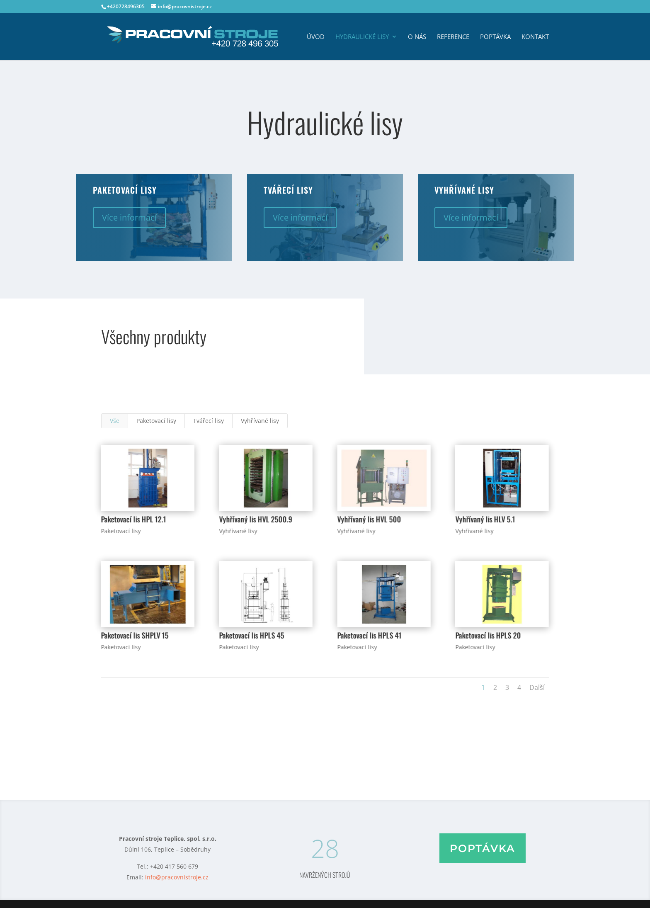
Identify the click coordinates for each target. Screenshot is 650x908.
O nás (417, 37)
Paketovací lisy (156, 421)
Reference (453, 37)
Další (537, 687)
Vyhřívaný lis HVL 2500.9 (255, 519)
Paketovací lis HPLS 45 (251, 635)
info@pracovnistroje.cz (177, 877)
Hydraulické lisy (362, 37)
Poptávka (495, 37)
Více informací (129, 217)
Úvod (316, 37)
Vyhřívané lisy (260, 421)
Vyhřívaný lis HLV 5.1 (485, 519)
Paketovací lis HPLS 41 (369, 635)
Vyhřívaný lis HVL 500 (369, 519)
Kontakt (535, 37)
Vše (114, 421)
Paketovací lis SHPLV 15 (134, 635)
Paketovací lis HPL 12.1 (133, 519)
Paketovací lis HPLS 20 (488, 635)
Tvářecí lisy (208, 421)
